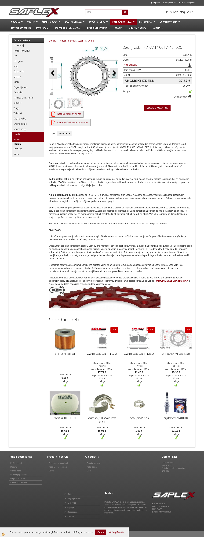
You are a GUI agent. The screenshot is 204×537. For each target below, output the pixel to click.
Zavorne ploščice (20, 124)
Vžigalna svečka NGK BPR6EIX (176, 418)
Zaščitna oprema (73, 21)
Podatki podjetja (93, 463)
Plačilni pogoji (16, 463)
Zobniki (17, 134)
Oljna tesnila (19, 71)
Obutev (31, 21)
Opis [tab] (53, 133)
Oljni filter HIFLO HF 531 (65, 353)
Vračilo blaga (15, 471)
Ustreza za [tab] (64, 133)
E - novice (71, 503)
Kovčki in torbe (97, 21)
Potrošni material (121, 21)
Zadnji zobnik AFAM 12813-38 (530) (175, 353)
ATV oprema (42, 28)
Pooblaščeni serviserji (58, 467)
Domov (52, 40)
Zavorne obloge (20, 129)
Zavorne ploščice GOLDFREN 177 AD (102, 353)
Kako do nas (92, 467)
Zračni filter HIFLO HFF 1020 (65, 418)
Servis (51, 471)
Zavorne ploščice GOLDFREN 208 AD (139, 353)
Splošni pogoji (73, 512)
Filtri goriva (18, 61)
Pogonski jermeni (21, 87)
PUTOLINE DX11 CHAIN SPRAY (171, 281)
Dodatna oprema (168, 21)
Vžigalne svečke (20, 118)
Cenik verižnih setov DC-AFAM (72, 122)
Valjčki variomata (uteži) (23, 97)
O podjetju (71, 507)
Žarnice (16, 154)
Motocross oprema (21, 28)
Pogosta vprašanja (18, 478)
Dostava (13, 467)
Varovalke (18, 103)
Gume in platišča (137, 28)
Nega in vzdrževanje (97, 28)
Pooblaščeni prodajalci (58, 463)
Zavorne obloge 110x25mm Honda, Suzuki (102, 419)
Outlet (156, 28)
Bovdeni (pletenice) (22, 50)
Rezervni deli (145, 21)
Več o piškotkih (116, 532)
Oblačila (15, 21)
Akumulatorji (19, 45)
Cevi (15, 56)
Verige (16, 108)
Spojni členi (18, 92)
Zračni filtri (18, 149)
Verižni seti (18, 113)
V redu (100, 532)
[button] (114, 73)
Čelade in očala (49, 21)
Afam (17, 139)
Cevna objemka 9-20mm (139, 418)
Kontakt (70, 516)
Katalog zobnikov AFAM (69, 114)
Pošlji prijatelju (130, 64)
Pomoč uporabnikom (19, 482)
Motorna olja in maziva (67, 28)
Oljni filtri (17, 76)
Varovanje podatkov (18, 475)
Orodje (118, 28)
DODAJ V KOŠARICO (157, 108)
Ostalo (16, 82)
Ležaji (16, 66)
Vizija (89, 471)
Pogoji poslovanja (74, 498)
